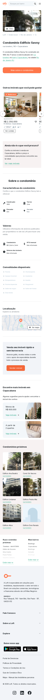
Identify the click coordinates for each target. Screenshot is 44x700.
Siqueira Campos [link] (9, 557)
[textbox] (22, 3)
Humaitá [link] (31, 552)
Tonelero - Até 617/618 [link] (11, 546)
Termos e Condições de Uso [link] (14, 668)
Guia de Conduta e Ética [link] (12, 673)
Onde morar (13, 35)
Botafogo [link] (31, 544)
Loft (4, 35)
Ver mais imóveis (12, 163)
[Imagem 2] (22, 114)
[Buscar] (35, 4)
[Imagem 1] (20, 114)
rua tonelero (7, 476)
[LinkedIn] (22, 693)
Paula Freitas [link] (7, 555)
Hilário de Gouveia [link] (9, 549)
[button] (22, 323)
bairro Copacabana (19, 58)
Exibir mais (8, 562)
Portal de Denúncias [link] (10, 658)
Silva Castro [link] (7, 552)
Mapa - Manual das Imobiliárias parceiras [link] (18, 677)
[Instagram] (14, 693)
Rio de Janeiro (26, 35)
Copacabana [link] (32, 546)
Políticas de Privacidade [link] (12, 663)
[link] (16, 368)
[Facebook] (29, 693)
